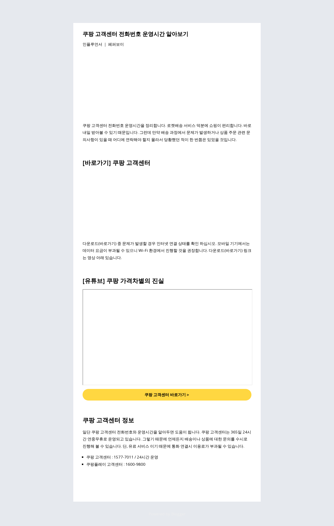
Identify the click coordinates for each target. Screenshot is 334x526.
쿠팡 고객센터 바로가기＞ (167, 394)
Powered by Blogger (167, 513)
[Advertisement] (167, 85)
